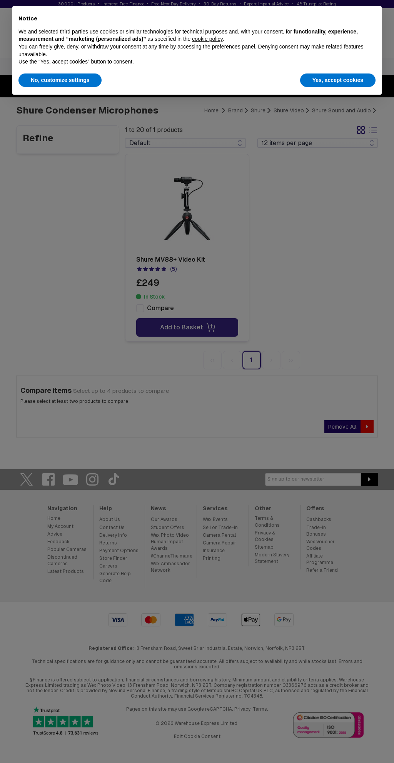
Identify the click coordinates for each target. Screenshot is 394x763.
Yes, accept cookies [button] (337, 80)
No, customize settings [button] (60, 80)
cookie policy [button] (207, 39)
